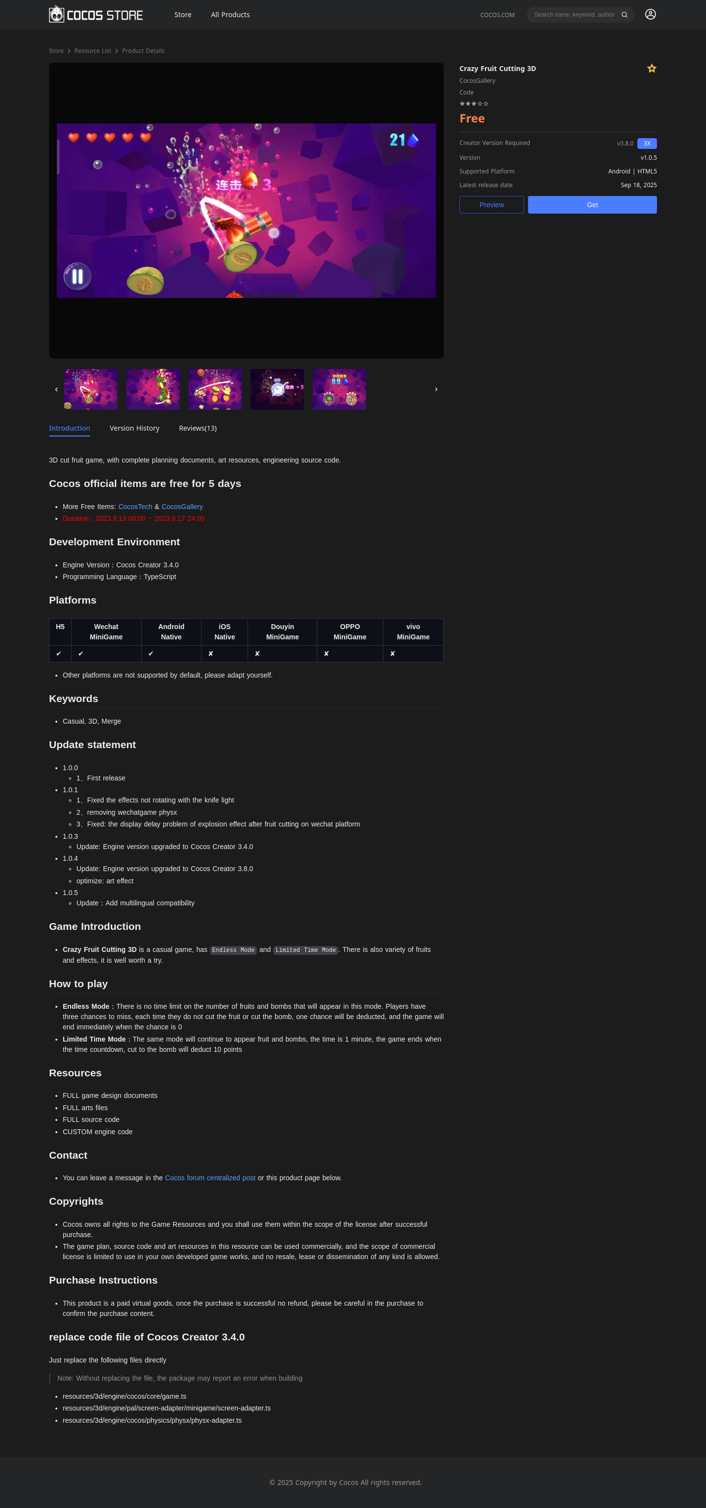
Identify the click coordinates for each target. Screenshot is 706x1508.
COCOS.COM (497, 15)
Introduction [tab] (69, 428)
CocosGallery (182, 507)
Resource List (93, 51)
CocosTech (135, 507)
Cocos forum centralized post (210, 1178)
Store (56, 51)
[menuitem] (650, 14)
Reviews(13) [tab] (198, 428)
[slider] (474, 103)
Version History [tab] (134, 428)
